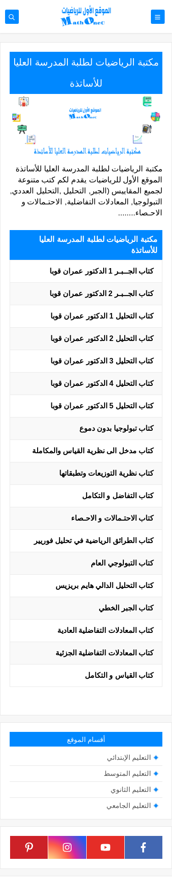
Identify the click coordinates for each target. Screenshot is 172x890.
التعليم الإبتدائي (129, 757)
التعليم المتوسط (127, 773)
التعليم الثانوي (131, 789)
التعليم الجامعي (128, 805)
